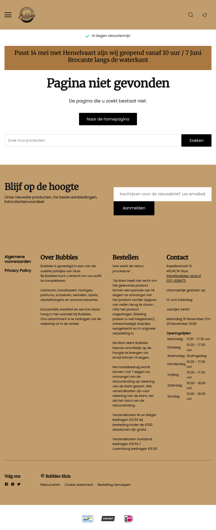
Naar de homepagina (108, 119)
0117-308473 (176, 280)
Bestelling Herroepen (114, 484)
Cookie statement (79, 484)
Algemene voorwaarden (17, 259)
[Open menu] (8, 14)
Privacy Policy (17, 270)
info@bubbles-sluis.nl (183, 276)
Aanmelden (134, 208)
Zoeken (196, 140)
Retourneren (50, 484)
